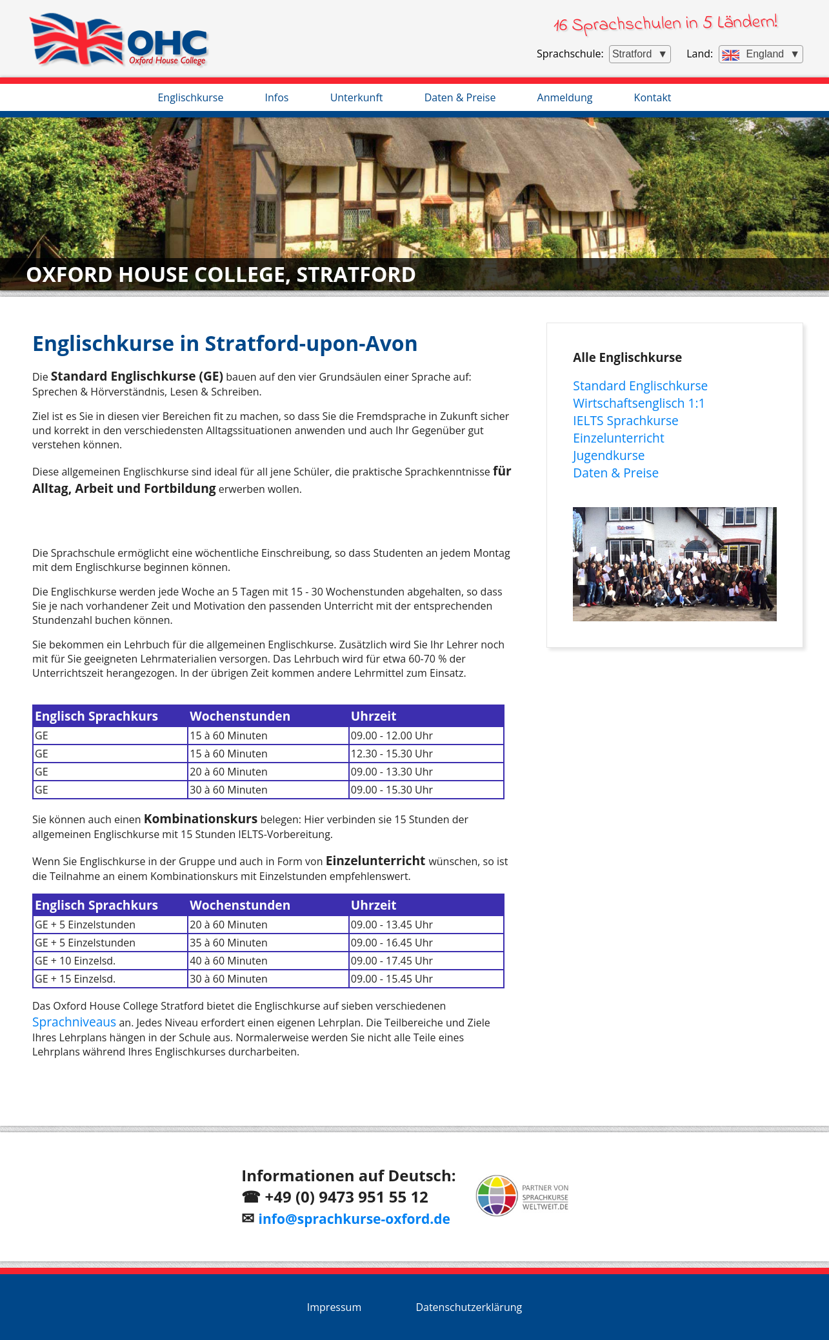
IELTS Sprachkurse (625, 420)
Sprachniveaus (74, 1021)
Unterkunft (356, 97)
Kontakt (653, 97)
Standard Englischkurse (640, 385)
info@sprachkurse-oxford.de (354, 1219)
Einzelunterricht (618, 437)
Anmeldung (565, 97)
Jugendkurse (608, 455)
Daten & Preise (460, 97)
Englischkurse (190, 97)
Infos (277, 97)
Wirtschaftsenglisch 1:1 (639, 403)
